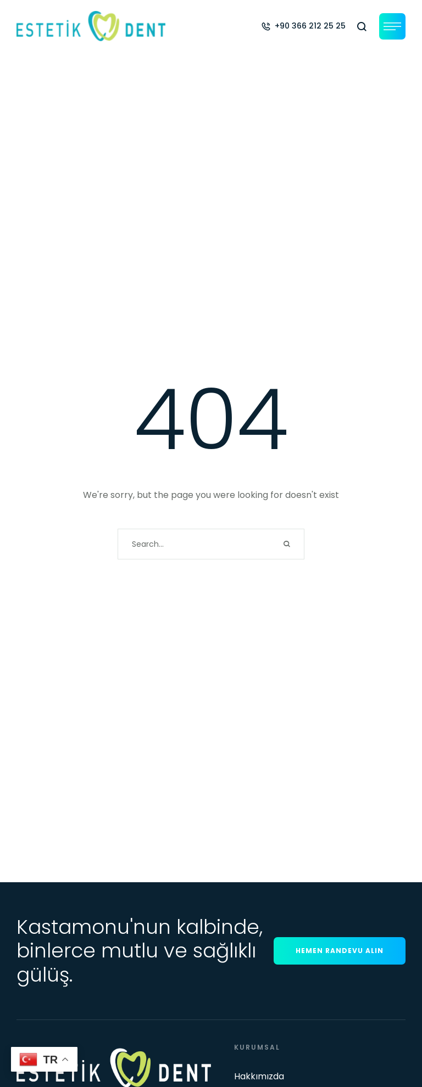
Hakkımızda (259, 1076)
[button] (303, 26)
